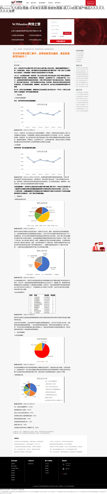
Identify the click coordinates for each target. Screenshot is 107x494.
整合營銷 (13, 477)
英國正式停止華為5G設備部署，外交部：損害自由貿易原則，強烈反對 (66, 446)
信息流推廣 (78, 61)
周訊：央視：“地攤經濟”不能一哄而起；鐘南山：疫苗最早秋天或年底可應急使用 (35, 431)
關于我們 (58, 2)
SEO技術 (47, 470)
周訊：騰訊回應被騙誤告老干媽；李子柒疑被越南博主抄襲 (63, 449)
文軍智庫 (20, 49)
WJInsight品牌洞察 (79, 55)
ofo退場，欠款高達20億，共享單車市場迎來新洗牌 (61, 441)
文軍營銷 (49, 460)
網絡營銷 (13, 475)
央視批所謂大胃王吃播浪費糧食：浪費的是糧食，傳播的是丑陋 (28, 441)
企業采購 (53, 36)
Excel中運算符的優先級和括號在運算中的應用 (82, 102)
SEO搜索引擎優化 (79, 57)
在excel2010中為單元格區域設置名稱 (82, 100)
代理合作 (50, 2)
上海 (64, 473)
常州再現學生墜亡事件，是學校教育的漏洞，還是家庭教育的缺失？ (39, 49)
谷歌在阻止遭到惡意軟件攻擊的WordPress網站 (82, 106)
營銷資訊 (47, 468)
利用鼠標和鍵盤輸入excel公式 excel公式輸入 (82, 108)
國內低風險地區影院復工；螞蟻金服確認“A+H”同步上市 (27, 444)
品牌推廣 (13, 479)
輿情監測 (13, 472)
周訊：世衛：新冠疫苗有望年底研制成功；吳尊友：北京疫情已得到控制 (33, 433)
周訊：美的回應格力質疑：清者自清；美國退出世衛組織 (27, 449)
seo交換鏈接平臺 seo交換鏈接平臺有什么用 (82, 96)
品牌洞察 (13, 463)
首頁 (27, 2)
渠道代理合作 (30, 463)
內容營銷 (13, 470)
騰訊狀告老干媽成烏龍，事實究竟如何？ (23, 451)
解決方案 (34, 2)
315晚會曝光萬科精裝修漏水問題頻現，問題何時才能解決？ (28, 446)
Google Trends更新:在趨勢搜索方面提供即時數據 (82, 110)
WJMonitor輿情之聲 (80, 53)
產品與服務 (42, 2)
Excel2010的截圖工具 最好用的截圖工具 (82, 94)
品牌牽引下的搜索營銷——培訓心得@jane (82, 104)
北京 (66, 473)
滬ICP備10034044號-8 (54, 486)
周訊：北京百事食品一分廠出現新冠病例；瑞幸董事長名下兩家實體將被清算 (82, 86)
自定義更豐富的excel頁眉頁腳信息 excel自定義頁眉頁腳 (82, 92)
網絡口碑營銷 (79, 59)
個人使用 (61, 36)
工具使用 (47, 472)
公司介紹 (47, 463)
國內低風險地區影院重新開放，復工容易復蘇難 (61, 444)
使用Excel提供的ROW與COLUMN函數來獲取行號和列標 (82, 98)
